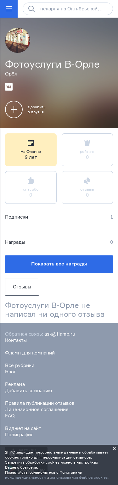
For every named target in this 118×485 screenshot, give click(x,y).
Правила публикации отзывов (40, 403)
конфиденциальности (25, 477)
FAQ (10, 416)
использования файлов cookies (79, 477)
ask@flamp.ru (59, 334)
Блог (10, 372)
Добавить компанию (28, 390)
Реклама (15, 384)
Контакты (16, 340)
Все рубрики (19, 365)
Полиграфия (19, 435)
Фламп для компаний (30, 353)
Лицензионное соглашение (37, 409)
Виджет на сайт (23, 428)
